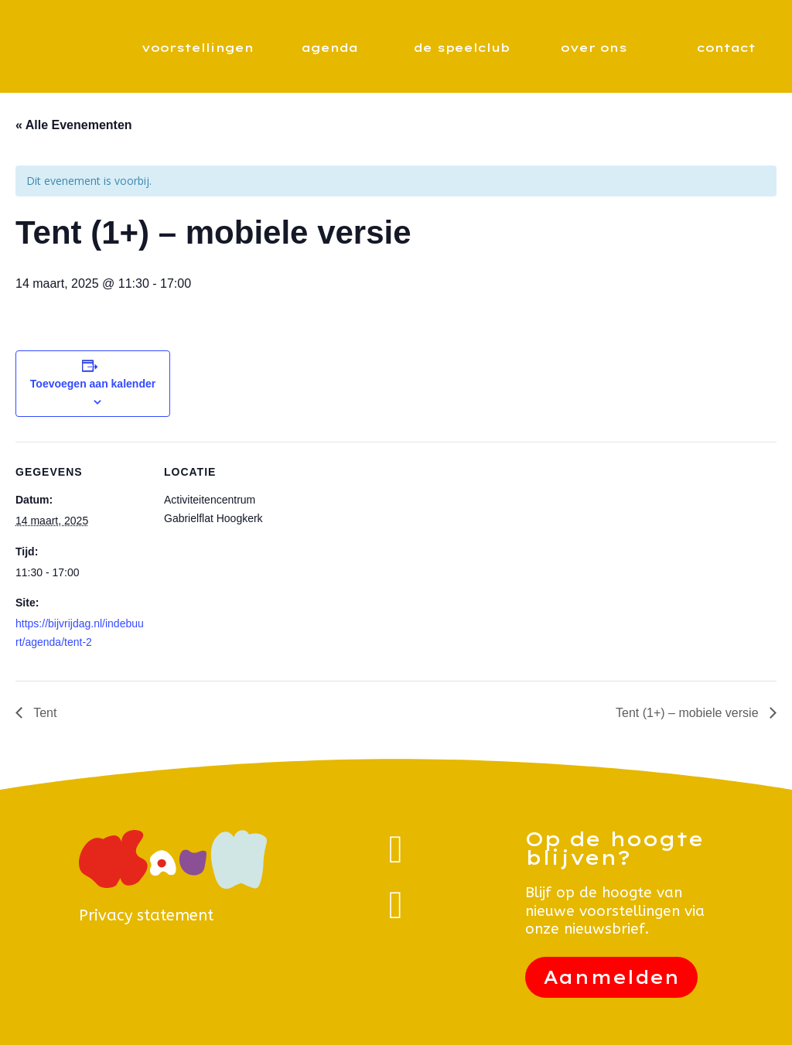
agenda (330, 47)
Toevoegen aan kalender (92, 383)
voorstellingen (198, 47)
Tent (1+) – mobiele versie (689, 712)
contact (726, 47)
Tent (43, 712)
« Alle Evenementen (73, 124)
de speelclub (462, 47)
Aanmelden (611, 977)
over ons (594, 47)
